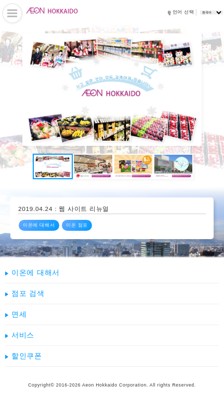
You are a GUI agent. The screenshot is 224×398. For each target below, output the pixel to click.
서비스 (22, 335)
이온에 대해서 (39, 225)
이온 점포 (77, 225)
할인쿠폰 (26, 356)
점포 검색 (28, 293)
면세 (19, 314)
